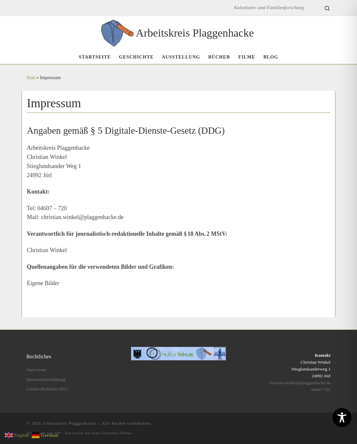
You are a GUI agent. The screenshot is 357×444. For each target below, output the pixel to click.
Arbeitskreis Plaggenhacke (69, 423)
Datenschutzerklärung (45, 379)
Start (30, 77)
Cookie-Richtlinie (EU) (47, 388)
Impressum (36, 369)
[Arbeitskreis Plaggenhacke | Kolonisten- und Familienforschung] (117, 32)
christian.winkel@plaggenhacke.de (300, 382)
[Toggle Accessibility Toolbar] (342, 417)
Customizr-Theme (116, 433)
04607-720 (321, 389)
